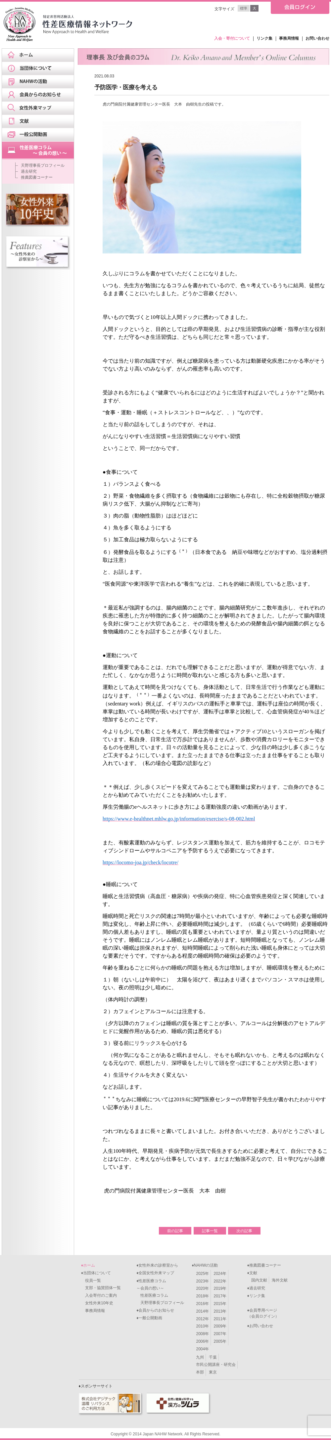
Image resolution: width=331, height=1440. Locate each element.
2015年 (220, 1303)
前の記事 (175, 1231)
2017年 (220, 1296)
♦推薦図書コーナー (264, 1265)
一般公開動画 (40, 134)
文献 (40, 121)
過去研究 (29, 171)
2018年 (202, 1296)
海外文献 (280, 1280)
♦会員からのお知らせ (155, 1310)
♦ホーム (88, 1265)
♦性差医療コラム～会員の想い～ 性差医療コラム (152, 1288)
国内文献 (259, 1280)
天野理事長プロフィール (43, 165)
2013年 (220, 1311)
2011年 (220, 1319)
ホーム (40, 55)
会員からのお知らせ (40, 95)
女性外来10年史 (97, 1303)
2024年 (220, 1273)
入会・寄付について (232, 38)
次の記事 (244, 1231)
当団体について (40, 68)
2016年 (202, 1303)
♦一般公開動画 (149, 1318)
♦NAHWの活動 (205, 1265)
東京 (213, 1372)
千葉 (213, 1357)
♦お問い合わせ (260, 1326)
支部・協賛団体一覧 (101, 1287)
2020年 (202, 1288)
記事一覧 (210, 1231)
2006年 (202, 1341)
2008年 (202, 1333)
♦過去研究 (256, 1288)
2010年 (202, 1326)
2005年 (220, 1341)
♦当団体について (96, 1273)
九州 (200, 1357)
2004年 (202, 1349)
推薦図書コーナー (37, 177)
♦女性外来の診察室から (157, 1265)
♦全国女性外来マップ (155, 1273)
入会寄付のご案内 (99, 1295)
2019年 (220, 1288)
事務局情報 (289, 38)
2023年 (202, 1281)
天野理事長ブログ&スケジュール (40, 150)
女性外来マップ (40, 108)
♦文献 (252, 1273)
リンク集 (264, 38)
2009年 (220, 1326)
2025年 (202, 1273)
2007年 (220, 1333)
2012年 (202, 1319)
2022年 (220, 1281)
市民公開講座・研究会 (216, 1364)
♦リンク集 (256, 1295)
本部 (200, 1372)
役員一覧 (91, 1280)
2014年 (202, 1311)
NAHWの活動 (40, 81)
